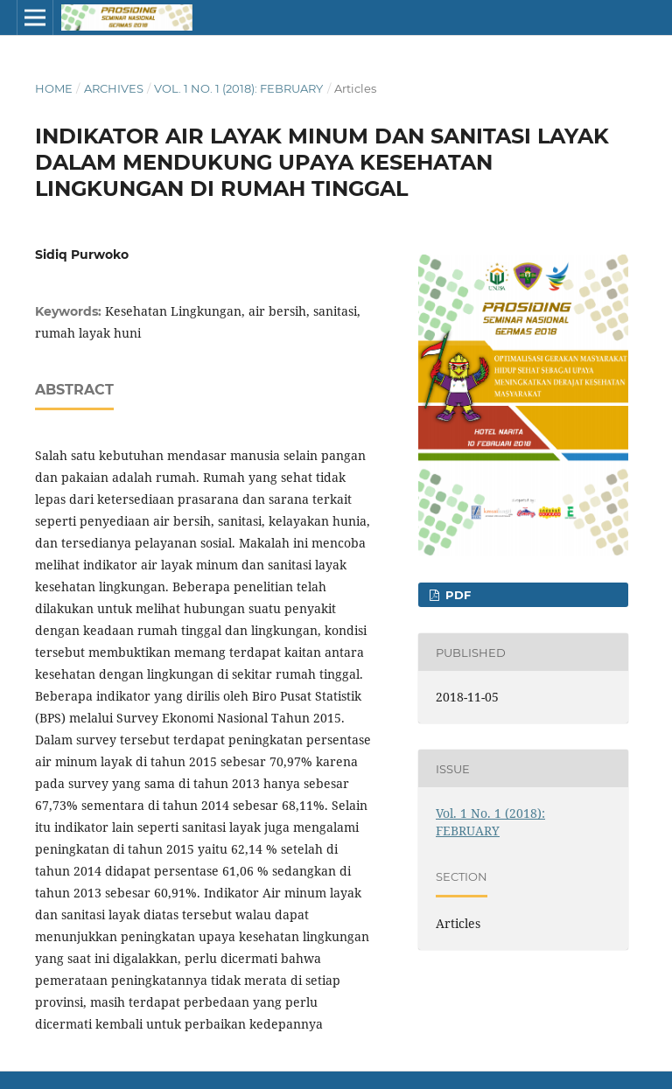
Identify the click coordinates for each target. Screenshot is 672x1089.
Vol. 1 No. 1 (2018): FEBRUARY (238, 88)
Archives (114, 88)
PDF (456, 595)
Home (54, 88)
